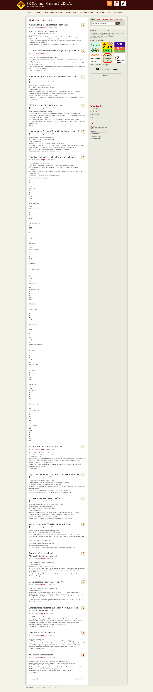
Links (111, 19)
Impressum (118, 12)
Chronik (38, 12)
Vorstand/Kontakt (104, 12)
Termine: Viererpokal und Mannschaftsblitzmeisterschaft (43, 554)
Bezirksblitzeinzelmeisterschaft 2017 (46, 498)
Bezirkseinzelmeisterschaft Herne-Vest (47, 581)
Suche (93, 19)
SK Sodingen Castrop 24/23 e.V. (49, 3)
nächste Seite (79, 679)
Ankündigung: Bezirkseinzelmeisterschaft (48, 24)
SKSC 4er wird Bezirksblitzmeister (45, 105)
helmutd (42, 613)
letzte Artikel (118, 19)
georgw (42, 27)
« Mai (91, 119)
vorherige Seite (35, 679)
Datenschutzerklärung (53, 12)
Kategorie (105, 19)
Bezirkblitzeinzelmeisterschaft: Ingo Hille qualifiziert (54, 50)
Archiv (98, 19)
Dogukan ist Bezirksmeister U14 (44, 632)
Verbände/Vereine (86, 12)
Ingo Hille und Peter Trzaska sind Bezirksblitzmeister (54, 474)
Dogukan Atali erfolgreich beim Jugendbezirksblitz (53, 157)
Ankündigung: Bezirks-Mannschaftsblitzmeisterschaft (54, 131)
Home (29, 12)
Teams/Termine (71, 12)
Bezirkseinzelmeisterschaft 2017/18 (45, 446)
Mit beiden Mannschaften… (42, 654)
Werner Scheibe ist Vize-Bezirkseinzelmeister (50, 524)
